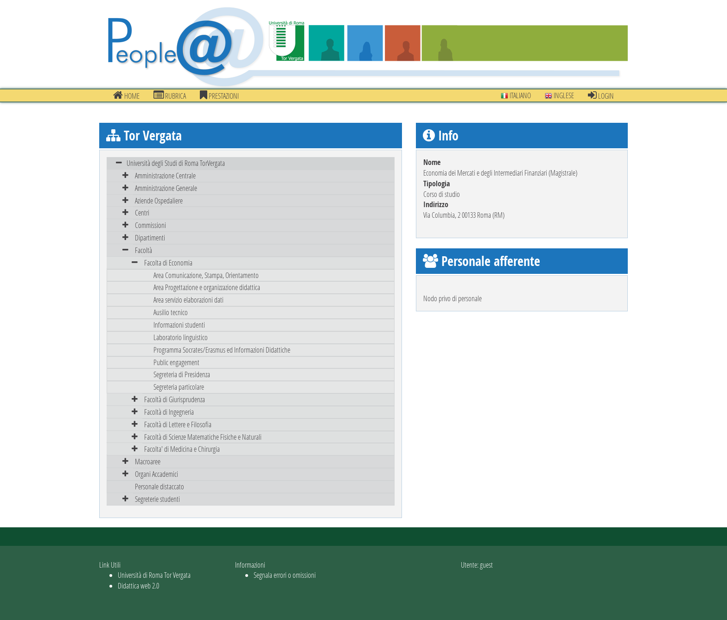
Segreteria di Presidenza (181, 374)
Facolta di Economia (168, 262)
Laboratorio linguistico (180, 337)
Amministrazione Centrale (165, 175)
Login (601, 95)
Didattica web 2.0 (138, 585)
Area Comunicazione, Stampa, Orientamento (206, 275)
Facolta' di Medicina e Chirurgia (182, 449)
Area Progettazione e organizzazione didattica (206, 287)
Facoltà (143, 250)
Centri (142, 212)
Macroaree (147, 461)
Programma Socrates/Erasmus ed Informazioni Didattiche (221, 349)
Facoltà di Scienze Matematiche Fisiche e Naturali (202, 437)
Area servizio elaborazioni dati (188, 299)
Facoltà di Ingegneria (169, 412)
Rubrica (169, 95)
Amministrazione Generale (166, 188)
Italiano (516, 95)
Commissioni (150, 225)
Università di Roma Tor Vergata (154, 575)
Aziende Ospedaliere (159, 200)
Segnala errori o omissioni (285, 575)
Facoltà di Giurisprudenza (174, 399)
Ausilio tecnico (170, 312)
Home (126, 95)
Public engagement (176, 362)
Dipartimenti (150, 237)
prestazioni (219, 95)
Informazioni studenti (179, 324)
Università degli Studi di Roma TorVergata (176, 163)
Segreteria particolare (178, 387)
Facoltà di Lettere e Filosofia (177, 424)
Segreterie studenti (157, 499)
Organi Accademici (156, 474)
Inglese (559, 95)
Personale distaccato (159, 486)
